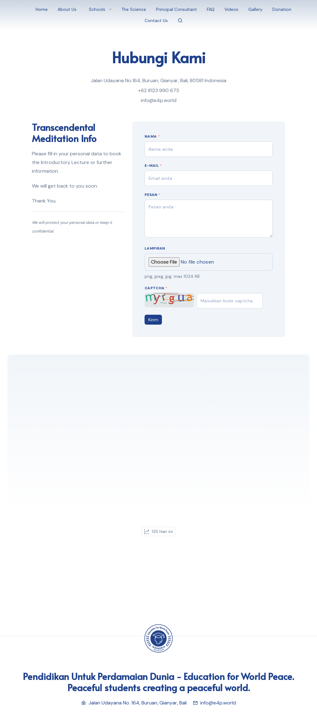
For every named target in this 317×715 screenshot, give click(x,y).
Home (42, 9)
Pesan (152, 194)
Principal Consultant (176, 9)
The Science (133, 9)
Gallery (255, 9)
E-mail (153, 165)
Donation (281, 9)
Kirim (153, 319)
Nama (152, 136)
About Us (67, 9)
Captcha (156, 288)
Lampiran (155, 248)
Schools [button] (97, 9)
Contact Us (156, 20)
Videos (231, 9)
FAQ (211, 9)
